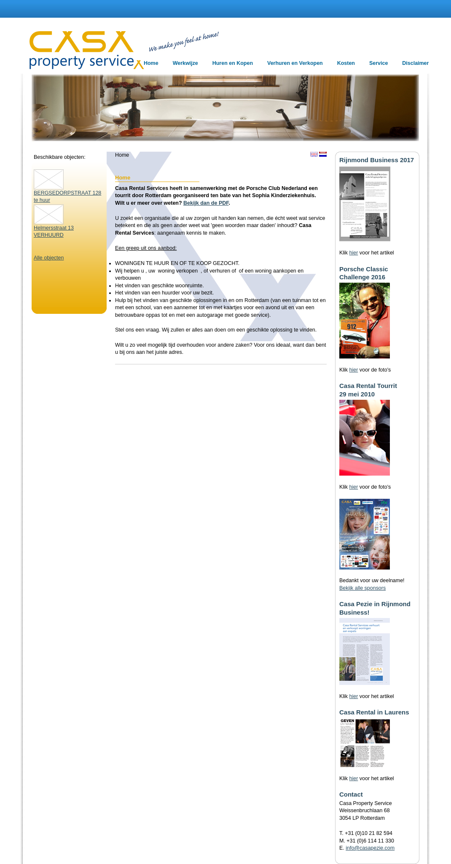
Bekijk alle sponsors (362, 588)
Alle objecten (49, 258)
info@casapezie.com (370, 848)
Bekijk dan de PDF (205, 203)
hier (353, 253)
